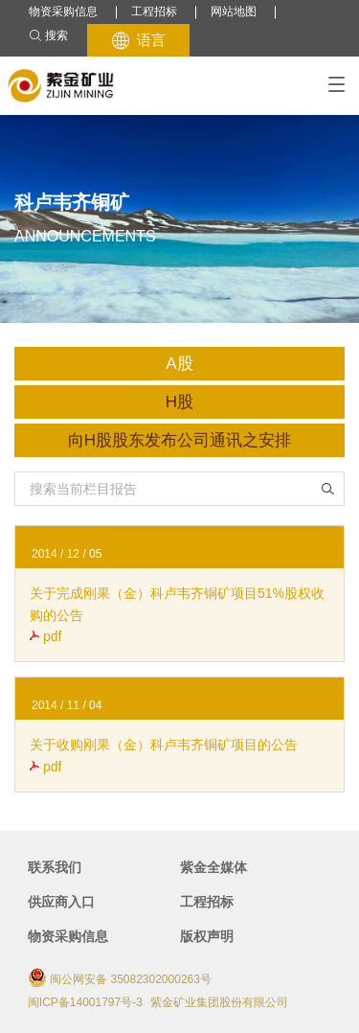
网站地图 (234, 11)
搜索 (48, 36)
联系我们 (54, 867)
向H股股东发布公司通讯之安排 (179, 440)
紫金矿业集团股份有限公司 (219, 1002)
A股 (179, 364)
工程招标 (154, 11)
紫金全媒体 (213, 867)
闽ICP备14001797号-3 (85, 1002)
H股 (179, 402)
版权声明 (207, 936)
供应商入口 (61, 901)
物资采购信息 (63, 11)
